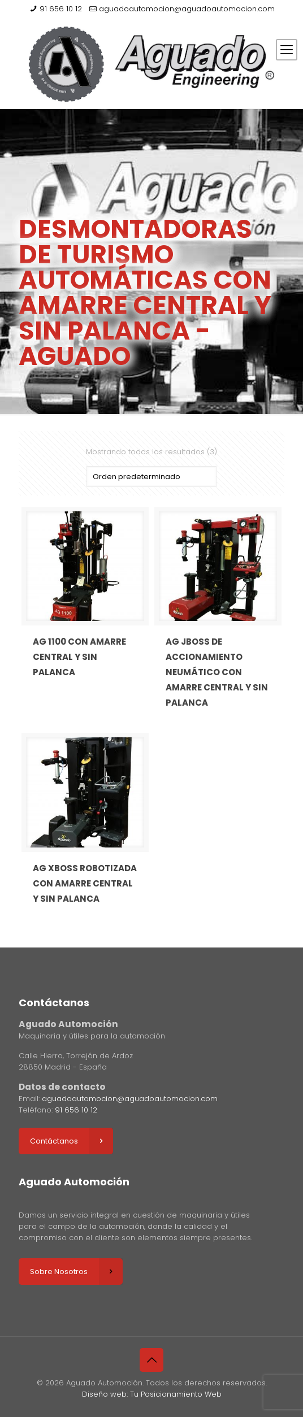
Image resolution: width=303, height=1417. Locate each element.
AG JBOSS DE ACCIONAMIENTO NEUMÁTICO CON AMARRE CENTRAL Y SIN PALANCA (217, 672)
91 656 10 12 (61, 8)
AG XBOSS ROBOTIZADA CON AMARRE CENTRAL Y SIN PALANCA (85, 883)
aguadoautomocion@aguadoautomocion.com (187, 8)
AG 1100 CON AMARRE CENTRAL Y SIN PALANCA (79, 657)
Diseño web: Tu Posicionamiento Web (152, 1394)
